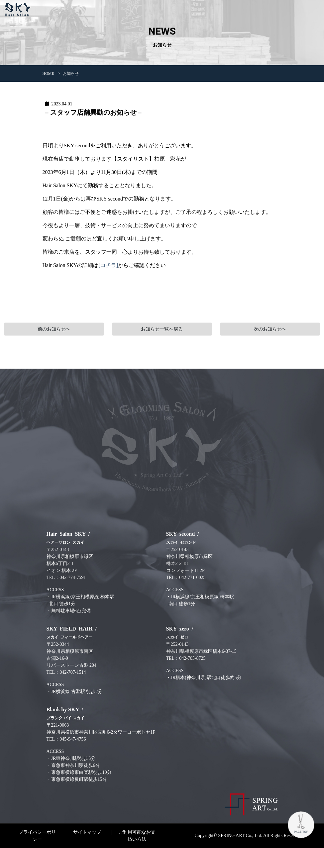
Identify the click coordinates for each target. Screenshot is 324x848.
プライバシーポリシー (37, 836)
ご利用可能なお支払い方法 (137, 836)
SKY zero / (181, 632)
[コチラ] (108, 265)
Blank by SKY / (66, 713)
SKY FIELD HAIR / (73, 632)
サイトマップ (87, 832)
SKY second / (184, 538)
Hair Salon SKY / (70, 538)
